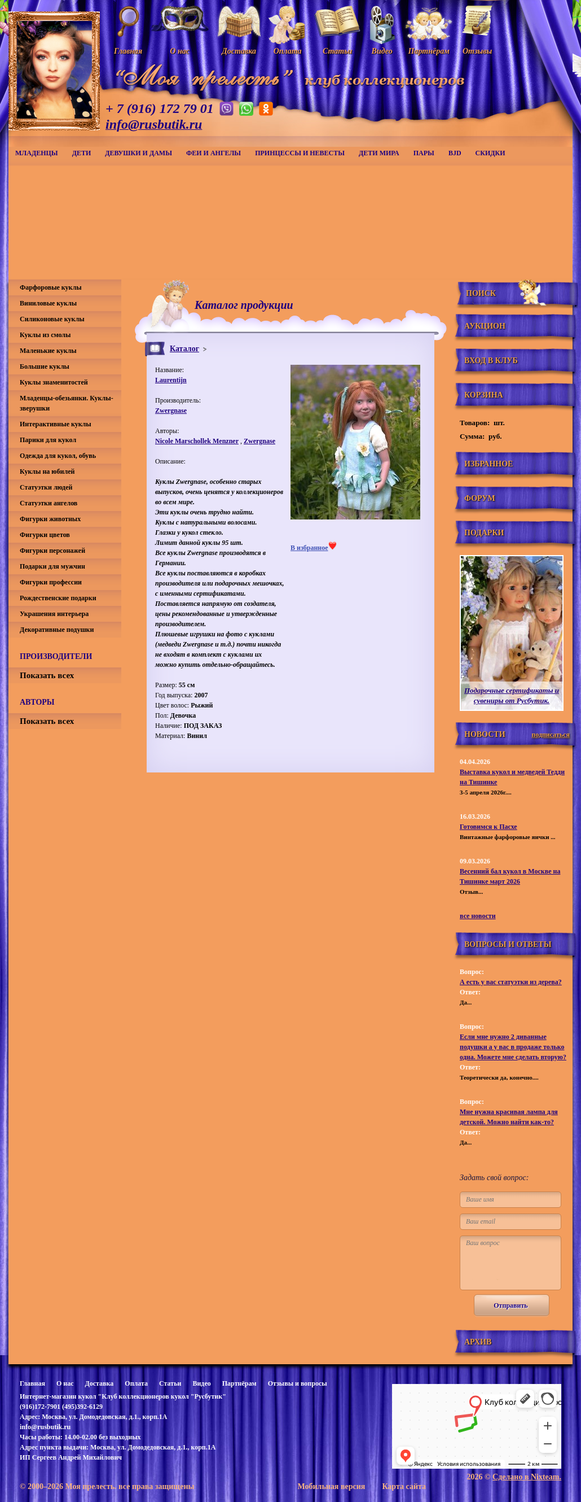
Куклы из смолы (45, 335)
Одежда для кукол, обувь (58, 456)
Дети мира (379, 153)
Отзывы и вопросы (297, 1383)
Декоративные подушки (57, 630)
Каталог (184, 348)
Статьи (170, 1383)
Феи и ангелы (213, 153)
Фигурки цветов (45, 535)
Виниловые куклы (48, 303)
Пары (423, 153)
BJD (454, 153)
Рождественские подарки (58, 598)
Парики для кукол (48, 440)
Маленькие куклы (48, 351)
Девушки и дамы (138, 153)
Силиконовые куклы (52, 319)
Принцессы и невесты (300, 153)
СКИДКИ (490, 153)
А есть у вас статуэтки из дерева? (511, 982)
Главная (32, 1383)
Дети (81, 153)
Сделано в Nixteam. (526, 1477)
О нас (65, 1383)
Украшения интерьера (54, 614)
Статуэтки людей (46, 487)
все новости (478, 916)
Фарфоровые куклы (51, 287)
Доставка (99, 1383)
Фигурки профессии (51, 582)
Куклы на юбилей (47, 471)
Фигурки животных (50, 519)
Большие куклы (44, 366)
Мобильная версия (331, 1486)
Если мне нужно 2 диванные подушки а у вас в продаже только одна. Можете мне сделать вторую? (513, 1047)
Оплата (136, 1383)
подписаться (550, 735)
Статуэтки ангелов (48, 503)
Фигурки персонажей (52, 550)
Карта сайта (404, 1486)
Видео (201, 1383)
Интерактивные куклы (55, 424)
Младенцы (36, 153)
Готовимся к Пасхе (488, 827)
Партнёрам (239, 1383)
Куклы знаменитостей (54, 382)
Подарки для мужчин (52, 566)
